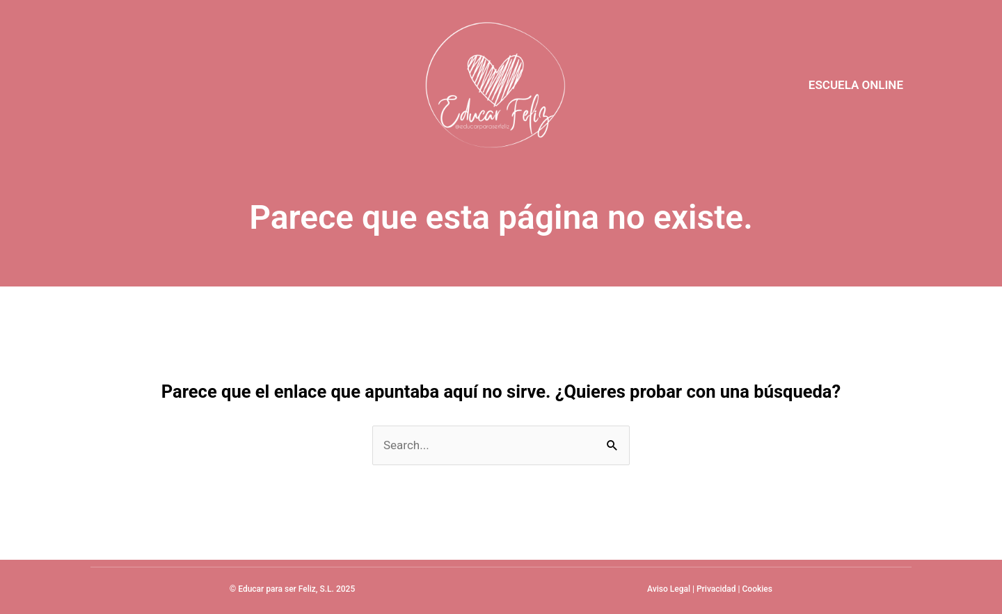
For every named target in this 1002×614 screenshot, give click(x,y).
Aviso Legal (668, 589)
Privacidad (716, 589)
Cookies (757, 589)
